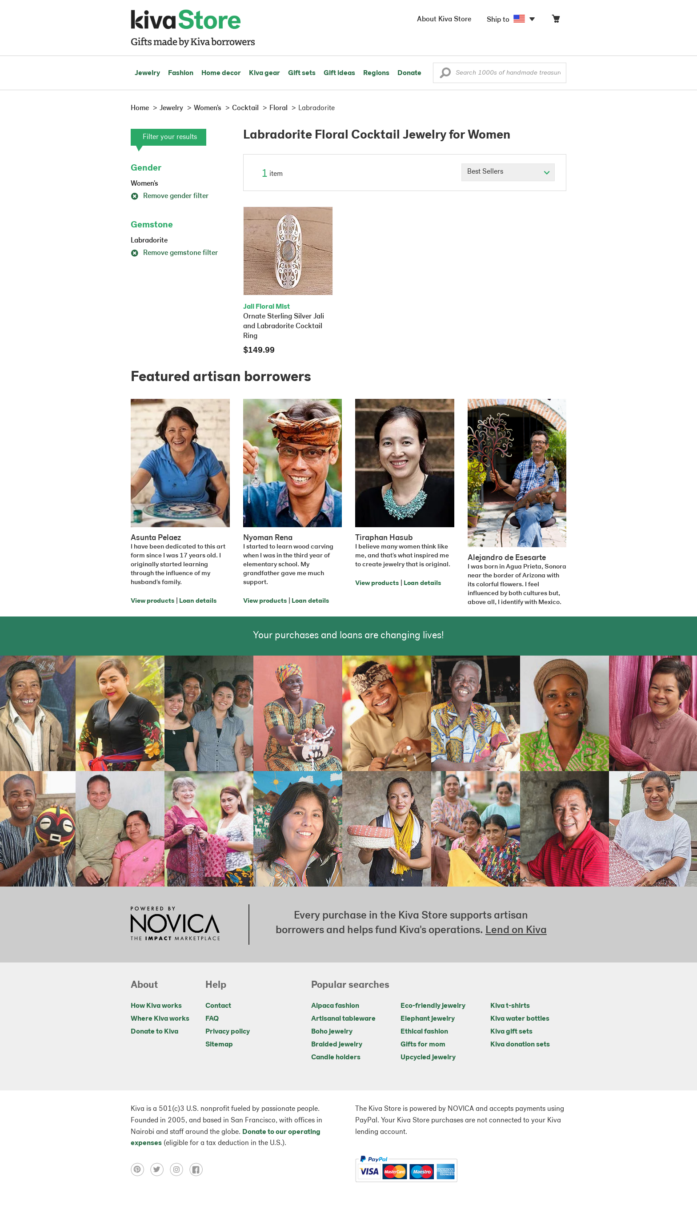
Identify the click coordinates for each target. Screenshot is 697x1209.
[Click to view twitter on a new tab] (160, 1169)
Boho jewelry (332, 1031)
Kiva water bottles (519, 1018)
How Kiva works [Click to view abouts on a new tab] (156, 1006)
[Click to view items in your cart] (555, 20)
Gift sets (302, 73)
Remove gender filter (169, 196)
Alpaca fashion (335, 1006)
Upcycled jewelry (428, 1057)
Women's (144, 183)
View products (152, 601)
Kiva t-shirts (510, 1006)
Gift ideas (339, 73)
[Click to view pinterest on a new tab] (140, 1169)
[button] (445, 75)
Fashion (180, 73)
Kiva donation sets (520, 1044)
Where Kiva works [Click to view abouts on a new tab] (160, 1018)
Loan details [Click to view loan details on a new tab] (197, 601)
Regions (376, 73)
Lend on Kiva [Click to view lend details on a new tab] (516, 930)
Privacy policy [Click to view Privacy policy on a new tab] (227, 1031)
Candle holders (336, 1057)
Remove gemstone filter (174, 253)
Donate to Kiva (154, 1031)
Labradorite (149, 240)
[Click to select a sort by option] (508, 172)
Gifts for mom (423, 1044)
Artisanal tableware (343, 1018)
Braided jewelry (336, 1044)
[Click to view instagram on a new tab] (179, 1169)
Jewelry (147, 73)
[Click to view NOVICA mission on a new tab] (175, 924)
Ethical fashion (424, 1031)
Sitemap (219, 1044)
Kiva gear (264, 73)
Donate (409, 73)
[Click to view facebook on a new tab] (198, 1169)
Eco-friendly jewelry (433, 1006)
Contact (218, 1006)
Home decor (221, 73)
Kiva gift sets (511, 1031)
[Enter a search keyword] (499, 73)
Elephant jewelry (428, 1018)
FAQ (212, 1018)
